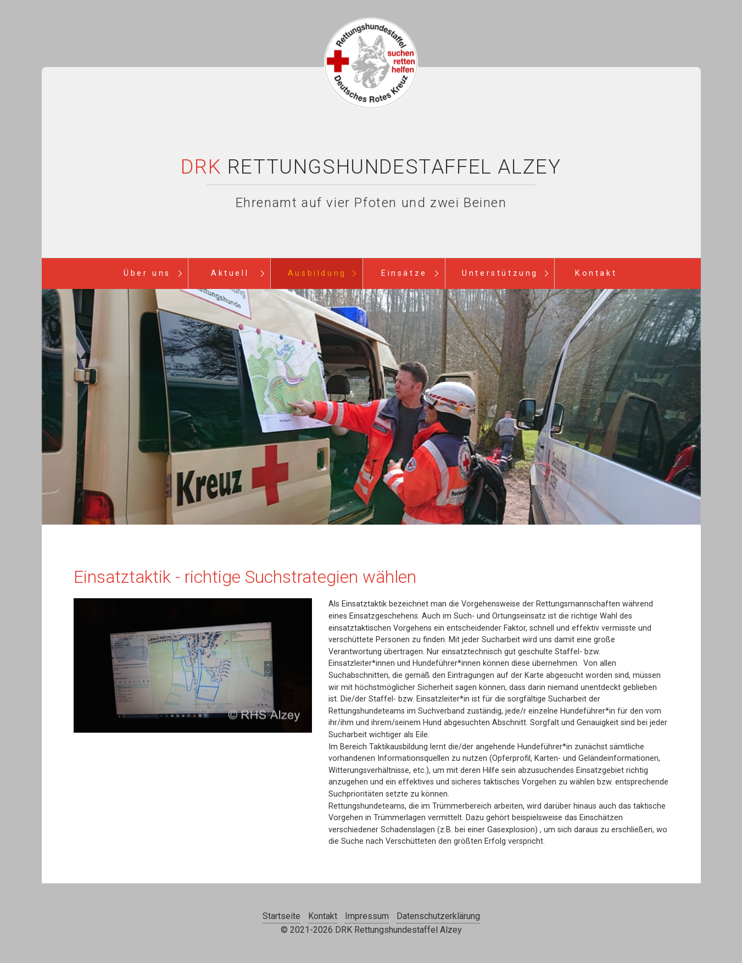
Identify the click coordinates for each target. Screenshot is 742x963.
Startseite (281, 916)
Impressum (367, 916)
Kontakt (596, 273)
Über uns (147, 273)
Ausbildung (317, 273)
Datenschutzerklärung (438, 916)
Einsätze (404, 273)
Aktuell (230, 273)
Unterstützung (500, 273)
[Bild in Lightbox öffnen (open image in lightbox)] (193, 665)
